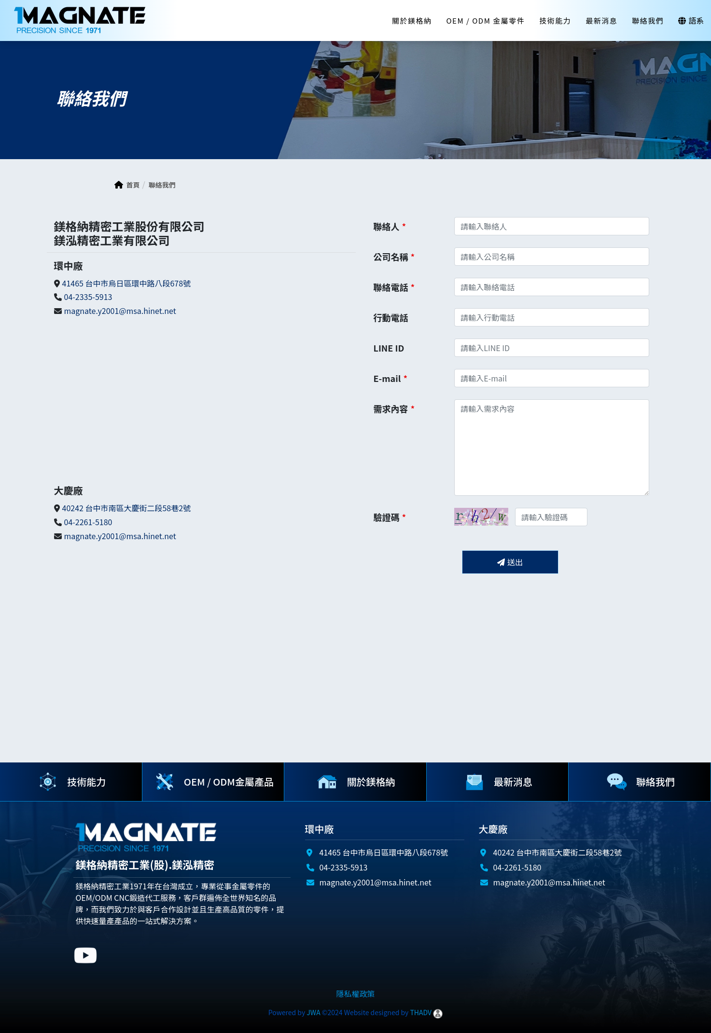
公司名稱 (394, 256)
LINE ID (389, 347)
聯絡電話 (394, 287)
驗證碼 (390, 517)
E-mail (391, 378)
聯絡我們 (648, 20)
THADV (421, 1012)
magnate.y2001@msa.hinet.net (120, 310)
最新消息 (601, 20)
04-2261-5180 (88, 522)
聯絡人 (390, 226)
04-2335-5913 (88, 296)
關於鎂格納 (412, 20)
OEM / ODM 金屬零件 (485, 20)
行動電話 (391, 317)
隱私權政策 (355, 993)
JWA (312, 1012)
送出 (510, 562)
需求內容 (394, 407)
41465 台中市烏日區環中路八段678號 (126, 283)
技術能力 (555, 20)
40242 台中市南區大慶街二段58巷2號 (126, 508)
